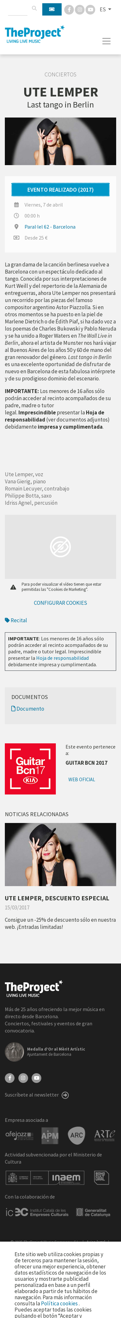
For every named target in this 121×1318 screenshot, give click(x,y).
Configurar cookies (60, 602)
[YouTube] (36, 1077)
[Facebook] (69, 9)
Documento (27, 708)
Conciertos (60, 74)
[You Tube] (90, 9)
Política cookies (60, 1303)
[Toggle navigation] (106, 41)
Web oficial (81, 779)
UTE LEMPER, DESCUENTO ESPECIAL (57, 898)
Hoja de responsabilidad (62, 658)
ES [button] (103, 9)
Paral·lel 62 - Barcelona (50, 226)
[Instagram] (80, 9)
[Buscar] (34, 8)
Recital (16, 620)
